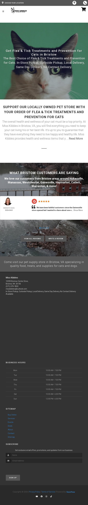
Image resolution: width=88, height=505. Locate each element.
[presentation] (19, 467)
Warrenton (38, 185)
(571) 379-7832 (12, 286)
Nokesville (76, 178)
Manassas (14, 182)
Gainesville (47, 182)
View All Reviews (32, 238)
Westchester (30, 182)
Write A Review (56, 238)
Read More (76, 138)
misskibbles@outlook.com (16, 289)
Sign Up (13, 477)
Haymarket (63, 182)
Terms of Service (48, 492)
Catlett (75, 182)
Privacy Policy (34, 492)
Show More (78, 210)
